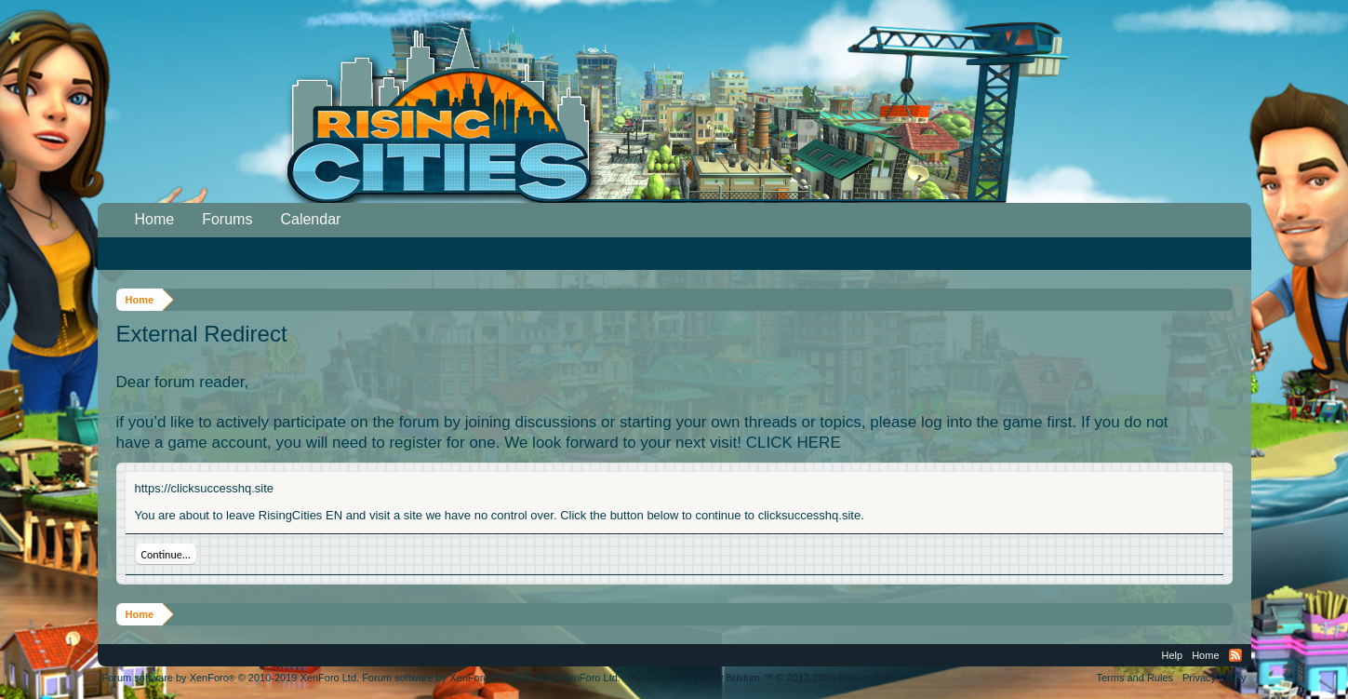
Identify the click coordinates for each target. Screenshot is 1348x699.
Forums (227, 219)
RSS (1235, 655)
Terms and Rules (1134, 677)
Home (155, 219)
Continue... (166, 554)
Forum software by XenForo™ (491, 677)
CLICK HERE (793, 442)
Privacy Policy (1214, 677)
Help (1172, 655)
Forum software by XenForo (231, 677)
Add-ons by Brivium (763, 677)
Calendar (310, 219)
